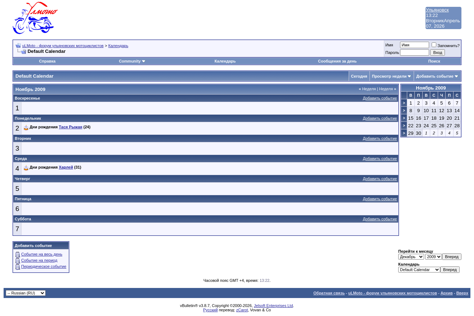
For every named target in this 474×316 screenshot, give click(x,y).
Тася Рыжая (70, 127)
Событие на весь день (41, 254)
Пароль (392, 52)
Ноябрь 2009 (431, 88)
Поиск (434, 61)
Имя (389, 45)
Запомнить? (446, 45)
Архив (447, 293)
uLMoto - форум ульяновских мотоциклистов (63, 45)
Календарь (118, 45)
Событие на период (39, 260)
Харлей (66, 167)
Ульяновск (437, 10)
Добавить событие (435, 76)
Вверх (462, 293)
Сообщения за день (337, 61)
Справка (47, 61)
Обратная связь (329, 293)
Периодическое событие (43, 266)
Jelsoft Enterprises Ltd (273, 305)
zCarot (242, 310)
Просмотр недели (389, 76)
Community (132, 61)
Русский (210, 310)
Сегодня (359, 76)
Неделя (367, 89)
